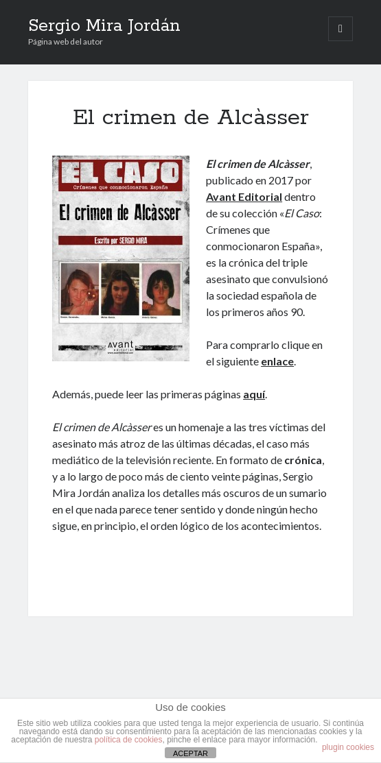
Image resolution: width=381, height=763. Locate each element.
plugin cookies (348, 747)
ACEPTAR (190, 753)
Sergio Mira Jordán (104, 26)
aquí (254, 393)
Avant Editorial (244, 196)
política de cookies (129, 739)
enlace (277, 360)
